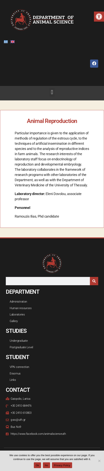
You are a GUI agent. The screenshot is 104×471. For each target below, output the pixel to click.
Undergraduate (19, 340)
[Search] (94, 281)
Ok (37, 465)
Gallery (14, 321)
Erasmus (15, 373)
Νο (46, 465)
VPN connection (19, 367)
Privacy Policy (62, 465)
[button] (99, 17)
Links (13, 380)
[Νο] (99, 461)
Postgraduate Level (21, 347)
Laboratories (17, 314)
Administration (18, 301)
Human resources (21, 308)
